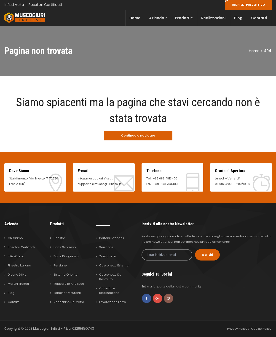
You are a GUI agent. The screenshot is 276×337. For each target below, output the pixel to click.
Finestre (59, 238)
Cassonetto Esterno (114, 265)
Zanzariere (107, 256)
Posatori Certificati (45, 4)
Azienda (158, 18)
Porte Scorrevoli (65, 247)
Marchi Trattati (18, 284)
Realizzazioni (213, 18)
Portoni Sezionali (111, 238)
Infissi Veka (14, 4)
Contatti (259, 18)
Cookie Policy (261, 328)
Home (134, 18)
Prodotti (184, 18)
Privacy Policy (237, 328)
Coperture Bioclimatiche (109, 290)
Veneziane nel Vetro (69, 302)
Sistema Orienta (66, 274)
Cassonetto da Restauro (110, 276)
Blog (238, 18)
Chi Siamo (15, 238)
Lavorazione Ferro (112, 302)
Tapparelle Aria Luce (69, 284)
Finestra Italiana (19, 265)
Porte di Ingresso (66, 256)
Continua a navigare (138, 135)
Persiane (60, 265)
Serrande (106, 247)
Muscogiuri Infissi (47, 328)
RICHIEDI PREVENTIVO (248, 5)
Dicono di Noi (17, 274)
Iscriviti (207, 254)
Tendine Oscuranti (67, 293)
